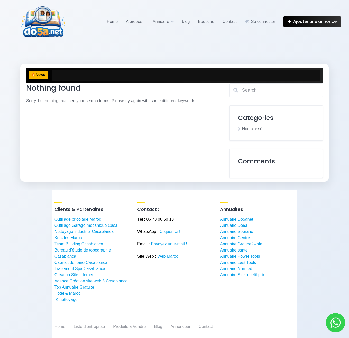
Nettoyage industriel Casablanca (84, 231)
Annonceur (180, 326)
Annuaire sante (234, 250)
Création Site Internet (73, 275)
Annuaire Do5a (233, 225)
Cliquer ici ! (170, 231)
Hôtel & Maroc (67, 293)
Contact (230, 21)
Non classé (252, 129)
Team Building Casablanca (78, 244)
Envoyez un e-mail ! (169, 244)
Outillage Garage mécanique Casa (85, 225)
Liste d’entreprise (89, 326)
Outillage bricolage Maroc (77, 219)
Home (112, 21)
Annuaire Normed (236, 268)
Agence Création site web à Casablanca (91, 281)
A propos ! (135, 21)
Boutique (206, 21)
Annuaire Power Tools (240, 256)
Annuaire (161, 21)
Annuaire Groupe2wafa (241, 244)
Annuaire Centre (235, 238)
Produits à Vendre (129, 326)
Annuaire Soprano (236, 231)
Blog (158, 326)
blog (186, 21)
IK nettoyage (66, 299)
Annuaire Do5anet (236, 219)
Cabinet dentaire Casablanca (80, 262)
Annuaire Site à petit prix (242, 275)
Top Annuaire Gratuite (74, 287)
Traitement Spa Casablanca (79, 268)
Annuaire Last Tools (238, 262)
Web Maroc (167, 256)
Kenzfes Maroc (68, 238)
